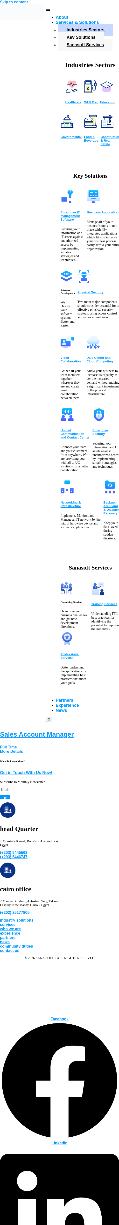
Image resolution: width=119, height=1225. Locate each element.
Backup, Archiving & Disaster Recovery (111, 508)
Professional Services (70, 656)
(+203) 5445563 (13, 853)
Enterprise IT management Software (70, 215)
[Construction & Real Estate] (107, 126)
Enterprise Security (100, 432)
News (61, 710)
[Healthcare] (71, 91)
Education (107, 102)
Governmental (71, 137)
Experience (67, 705)
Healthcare (73, 102)
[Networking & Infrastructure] (67, 492)
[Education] (106, 91)
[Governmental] (67, 126)
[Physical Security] (84, 281)
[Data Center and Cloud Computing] (93, 347)
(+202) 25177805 (14, 913)
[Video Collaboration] (67, 347)
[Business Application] (93, 201)
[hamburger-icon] (48, 10)
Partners (64, 700)
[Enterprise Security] (98, 419)
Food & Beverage (91, 138)
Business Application (103, 212)
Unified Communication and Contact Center (75, 433)
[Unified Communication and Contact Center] (67, 419)
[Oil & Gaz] (90, 91)
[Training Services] (97, 593)
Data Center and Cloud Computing (100, 359)
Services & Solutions (77, 22)
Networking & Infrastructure (71, 504)
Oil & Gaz (91, 102)
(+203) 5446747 (13, 857)
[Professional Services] (67, 643)
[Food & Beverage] (90, 126)
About (62, 17)
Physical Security (90, 292)
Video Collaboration (71, 359)
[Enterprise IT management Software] (67, 201)
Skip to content (14, 2)
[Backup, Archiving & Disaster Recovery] (110, 492)
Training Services (104, 604)
